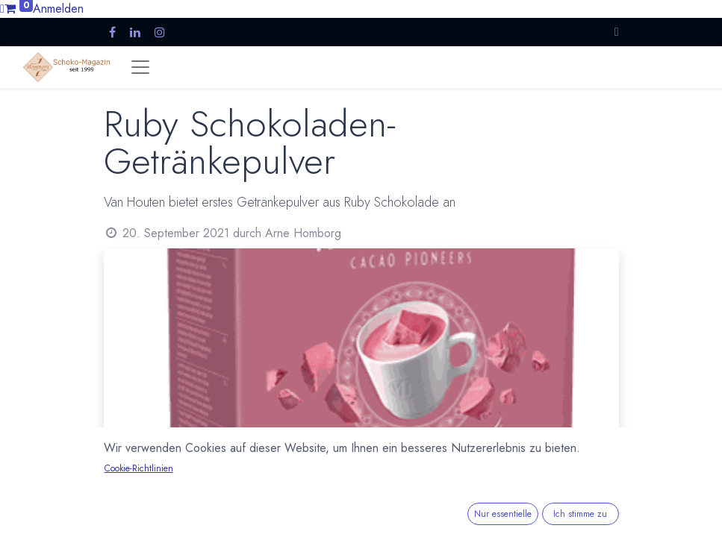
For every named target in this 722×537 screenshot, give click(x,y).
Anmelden (58, 8)
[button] (616, 31)
